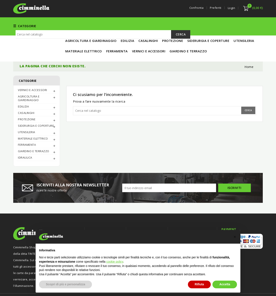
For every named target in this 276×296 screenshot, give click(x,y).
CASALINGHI (26, 99)
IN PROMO (252, 26)
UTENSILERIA (188, 26)
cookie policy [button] (114, 261)
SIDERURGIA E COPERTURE (36, 111)
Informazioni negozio (190, 217)
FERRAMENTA (108, 26)
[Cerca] (103, 40)
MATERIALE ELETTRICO (221, 26)
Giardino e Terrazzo (33, 137)
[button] (234, 236)
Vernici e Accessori (140, 26)
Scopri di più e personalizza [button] (65, 284)
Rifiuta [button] (199, 284)
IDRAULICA (25, 143)
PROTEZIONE (26, 105)
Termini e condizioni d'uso (148, 226)
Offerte (94, 226)
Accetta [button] (224, 284)
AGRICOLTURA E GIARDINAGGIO (29, 84)
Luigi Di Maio (254, 287)
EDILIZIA (167, 26)
